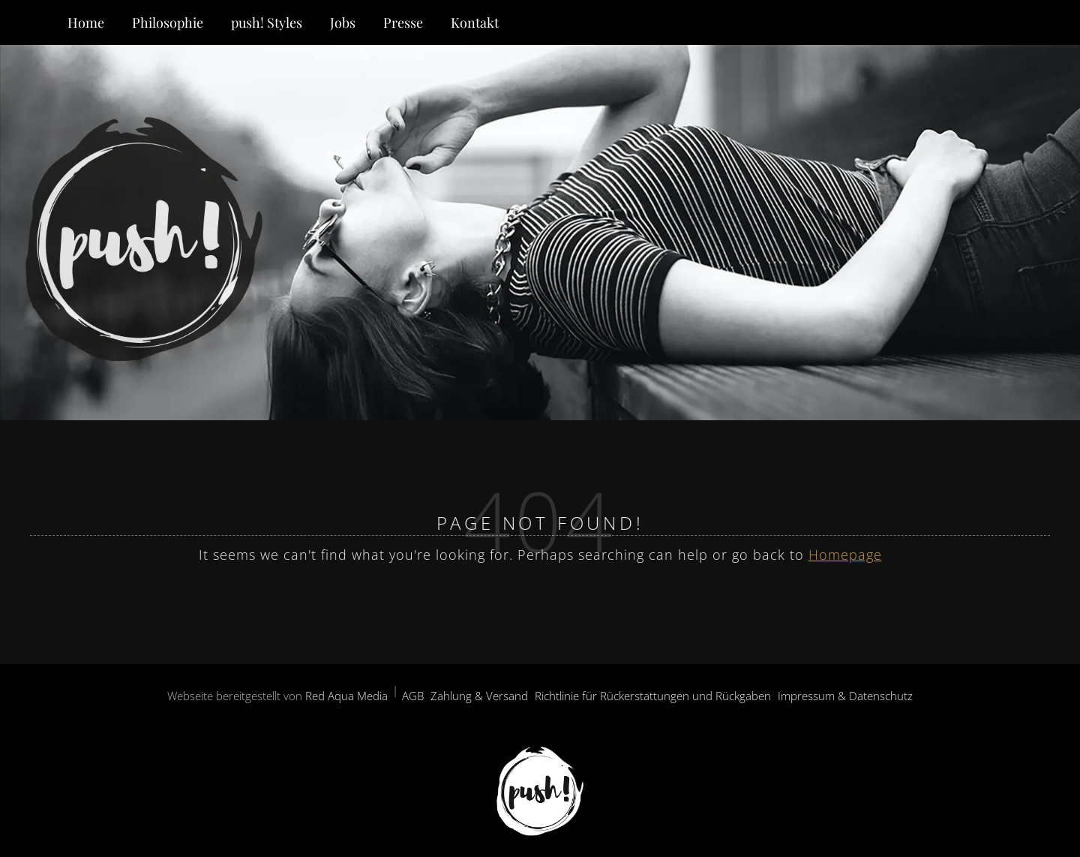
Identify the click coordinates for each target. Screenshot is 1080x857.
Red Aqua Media (346, 695)
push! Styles (266, 23)
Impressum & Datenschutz (845, 695)
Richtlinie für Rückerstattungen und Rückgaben (653, 695)
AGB (413, 695)
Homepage (845, 555)
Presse (403, 23)
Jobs (343, 23)
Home (86, 23)
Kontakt (475, 23)
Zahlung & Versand (479, 695)
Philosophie (167, 23)
